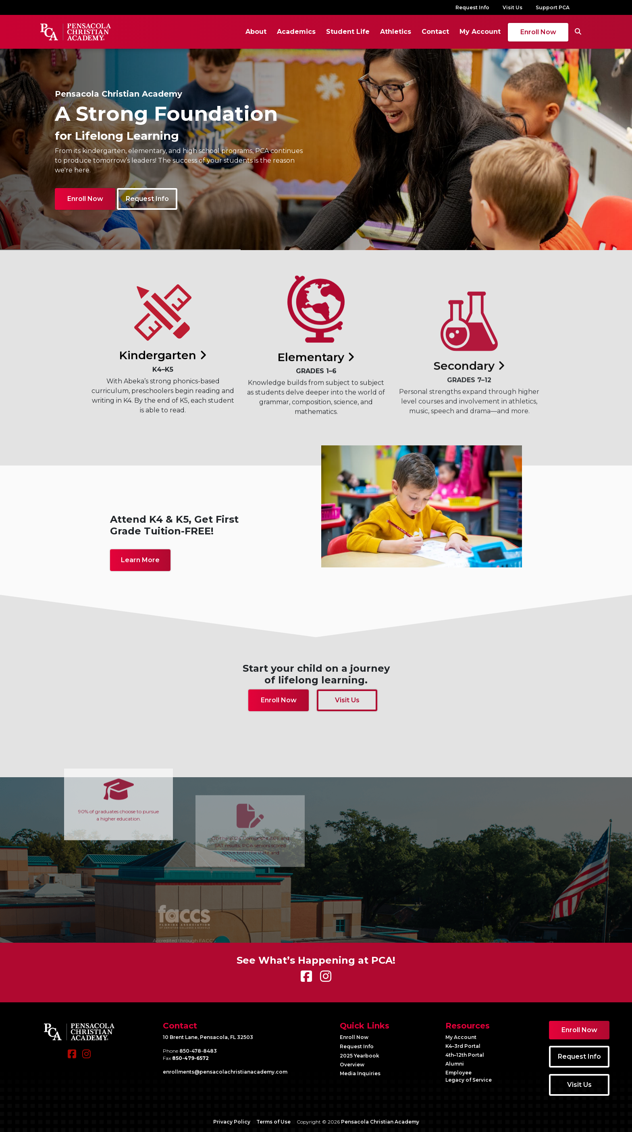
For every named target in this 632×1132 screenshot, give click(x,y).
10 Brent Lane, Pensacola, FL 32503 (208, 1037)
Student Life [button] (348, 31)
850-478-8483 (198, 1051)
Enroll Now (538, 32)
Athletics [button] (395, 31)
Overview (352, 1065)
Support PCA (553, 7)
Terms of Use (273, 1122)
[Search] (578, 32)
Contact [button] (435, 31)
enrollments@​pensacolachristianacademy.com (225, 1072)
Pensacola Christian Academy (380, 1122)
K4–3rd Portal (462, 1046)
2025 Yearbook (359, 1056)
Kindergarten (163, 372)
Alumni (454, 1064)
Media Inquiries (360, 1073)
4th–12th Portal (464, 1055)
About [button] (255, 31)
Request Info (472, 7)
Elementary (316, 403)
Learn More (140, 560)
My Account (480, 31)
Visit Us (512, 7)
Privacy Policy (231, 1122)
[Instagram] (86, 1058)
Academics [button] (296, 31)
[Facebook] (72, 1058)
